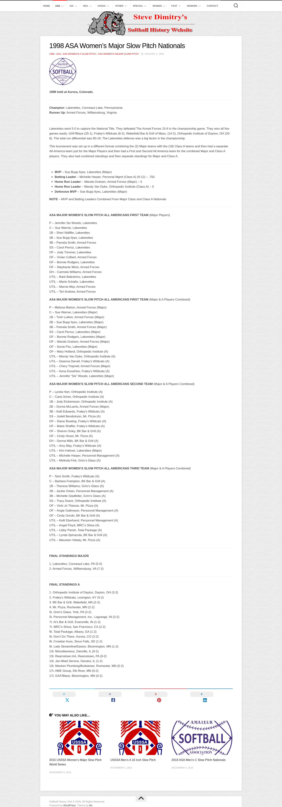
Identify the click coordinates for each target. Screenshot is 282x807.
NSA (85, 6)
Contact (212, 6)
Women (157, 6)
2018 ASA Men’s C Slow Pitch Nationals (198, 754)
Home (46, 6)
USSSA (102, 6)
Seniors (192, 6)
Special (138, 6)
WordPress (69, 799)
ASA (57, 6)
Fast (174, 6)
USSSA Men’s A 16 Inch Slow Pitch (134, 754)
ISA (72, 6)
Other (119, 6)
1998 (51, 54)
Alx (90, 799)
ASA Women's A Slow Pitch (79, 54)
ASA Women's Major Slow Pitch (118, 54)
